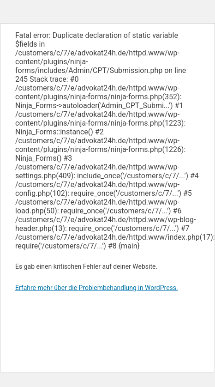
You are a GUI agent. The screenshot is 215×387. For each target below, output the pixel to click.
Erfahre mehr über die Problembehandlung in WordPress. (96, 287)
